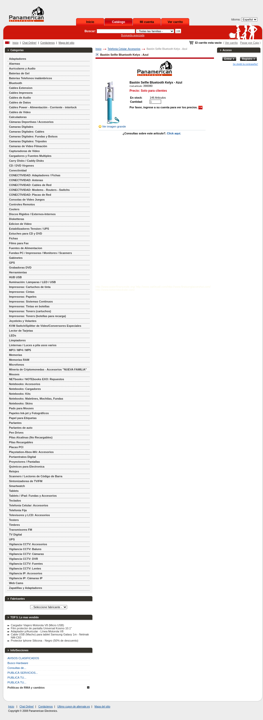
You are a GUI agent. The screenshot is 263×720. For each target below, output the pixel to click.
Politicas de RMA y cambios (26, 687)
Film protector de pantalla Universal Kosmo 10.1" (41, 628)
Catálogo (118, 22)
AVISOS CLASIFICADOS (23, 658)
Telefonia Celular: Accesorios (123, 49)
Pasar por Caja (249, 42)
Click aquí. (174, 133)
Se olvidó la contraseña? (245, 64)
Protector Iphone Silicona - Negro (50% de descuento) (44, 640)
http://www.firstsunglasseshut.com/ (189, 286)
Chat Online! (29, 42)
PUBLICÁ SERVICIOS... (22, 672)
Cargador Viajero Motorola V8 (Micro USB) (37, 625)
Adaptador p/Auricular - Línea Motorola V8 (37, 631)
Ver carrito (175, 22)
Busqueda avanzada (132, 35)
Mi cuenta (147, 22)
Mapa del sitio (66, 42)
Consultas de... (16, 667)
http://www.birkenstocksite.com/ (115, 289)
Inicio (90, 22)
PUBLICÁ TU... (16, 677)
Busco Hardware (17, 663)
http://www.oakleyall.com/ (152, 286)
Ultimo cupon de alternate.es (73, 706)
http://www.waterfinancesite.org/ (115, 286)
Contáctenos (47, 42)
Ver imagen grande (114, 126)
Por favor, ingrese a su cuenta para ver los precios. (165, 107)
